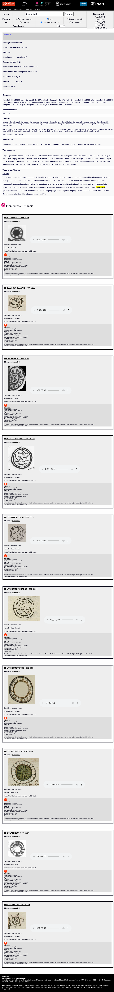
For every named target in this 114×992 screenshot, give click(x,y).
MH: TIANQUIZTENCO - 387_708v (19, 668)
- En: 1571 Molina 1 (13, 100)
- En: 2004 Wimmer (61, 105)
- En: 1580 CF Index (19, 102)
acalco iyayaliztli (44, 131)
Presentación (6, 9)
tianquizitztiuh (67, 122)
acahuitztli (18, 131)
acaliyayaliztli (94, 131)
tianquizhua (34, 122)
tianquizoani (70, 124)
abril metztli (36, 129)
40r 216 (5, 174)
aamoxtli (21, 129)
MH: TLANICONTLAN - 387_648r (18, 751)
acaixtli (34, 131)
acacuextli (109, 129)
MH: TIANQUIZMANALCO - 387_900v (20, 589)
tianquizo (61, 124)
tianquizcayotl (15, 122)
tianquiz (5, 122)
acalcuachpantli (57, 131)
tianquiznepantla (50, 124)
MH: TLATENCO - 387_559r (16, 833)
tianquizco (24, 122)
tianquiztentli (18, 134)
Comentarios (6, 989)
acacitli (101, 129)
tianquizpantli (7, 125)
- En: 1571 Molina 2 (61, 100)
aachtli (4, 129)
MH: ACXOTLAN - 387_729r (16, 218)
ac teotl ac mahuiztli (49, 129)
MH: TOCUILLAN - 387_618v (17, 905)
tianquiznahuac (23, 124)
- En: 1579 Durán (83, 100)
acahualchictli (8, 131)
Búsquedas (28, 9)
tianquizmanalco (89, 122)
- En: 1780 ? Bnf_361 (69, 102)
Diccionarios (17, 9)
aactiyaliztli (13, 129)
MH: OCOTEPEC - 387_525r (16, 358)
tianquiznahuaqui (37, 124)
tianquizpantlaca (104, 124)
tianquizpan (81, 124)
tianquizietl (44, 122)
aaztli (28, 129)
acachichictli (92, 129)
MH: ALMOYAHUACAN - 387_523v (19, 288)
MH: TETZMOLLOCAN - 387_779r (19, 517)
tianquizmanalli (102, 122)
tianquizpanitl (91, 124)
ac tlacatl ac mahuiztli (65, 129)
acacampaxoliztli (80, 129)
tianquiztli (16, 221)
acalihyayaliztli (82, 131)
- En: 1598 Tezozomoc (44, 102)
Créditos (37, 9)
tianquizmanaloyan (9, 124)
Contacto (5, 976)
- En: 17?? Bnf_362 (38, 105)
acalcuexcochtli (70, 131)
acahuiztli (26, 131)
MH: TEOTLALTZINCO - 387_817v (19, 439)
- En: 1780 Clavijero (14, 105)
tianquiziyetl (77, 122)
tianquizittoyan (55, 122)
